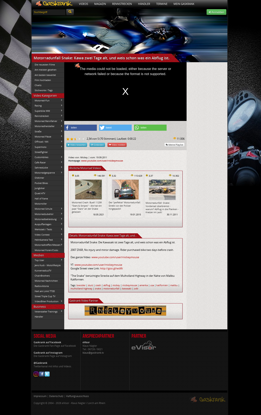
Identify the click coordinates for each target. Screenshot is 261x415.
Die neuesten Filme (45, 64)
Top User (47, 260)
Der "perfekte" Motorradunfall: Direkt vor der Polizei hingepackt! (125, 205)
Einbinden (97, 144)
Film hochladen (43, 80)
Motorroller (41, 203)
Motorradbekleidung (47, 219)
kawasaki (127, 288)
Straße (47, 131)
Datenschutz (56, 396)
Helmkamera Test (47, 239)
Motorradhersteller (47, 126)
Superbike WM (47, 110)
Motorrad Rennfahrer (47, 121)
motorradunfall (111, 288)
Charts (38, 85)
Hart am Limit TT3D (45, 291)
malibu (174, 285)
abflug (106, 285)
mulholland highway (81, 288)
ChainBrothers (42, 275)
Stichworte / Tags (44, 90)
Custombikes (47, 157)
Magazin (100, 4)
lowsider (80, 285)
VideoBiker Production (47, 301)
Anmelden (216, 12)
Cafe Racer (47, 162)
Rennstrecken (122, 4)
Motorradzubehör (47, 214)
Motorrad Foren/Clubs (46, 250)
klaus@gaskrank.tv (93, 352)
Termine (161, 4)
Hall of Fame (41, 198)
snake (98, 288)
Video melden (117, 144)
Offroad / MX (47, 141)
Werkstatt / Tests (47, 229)
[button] (80, 128)
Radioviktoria (42, 286)
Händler (144, 4)
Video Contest (47, 234)
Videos (83, 4)
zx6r (136, 288)
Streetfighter (41, 152)
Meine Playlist (174, 144)
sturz (90, 285)
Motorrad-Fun (47, 100)
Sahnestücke (47, 167)
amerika (143, 285)
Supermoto (47, 146)
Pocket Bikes (41, 183)
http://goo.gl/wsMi (111, 268)
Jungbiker (40, 188)
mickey (116, 285)
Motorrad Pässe (47, 136)
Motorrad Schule (47, 208)
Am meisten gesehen (45, 69)
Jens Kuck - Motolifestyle (48, 265)
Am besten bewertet (45, 74)
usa (152, 285)
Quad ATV (40, 193)
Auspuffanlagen (47, 224)
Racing (47, 105)
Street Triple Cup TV (45, 296)
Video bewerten (77, 144)
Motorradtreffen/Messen (47, 245)
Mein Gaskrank (184, 4)
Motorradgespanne (47, 172)
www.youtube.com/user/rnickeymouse (102, 160)
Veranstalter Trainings (47, 311)
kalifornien (162, 285)
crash (98, 285)
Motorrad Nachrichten (46, 280)
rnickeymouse (129, 285)
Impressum (40, 396)
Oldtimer (39, 177)
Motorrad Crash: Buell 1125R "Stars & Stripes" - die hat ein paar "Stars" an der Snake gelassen (87, 207)
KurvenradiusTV (43, 270)
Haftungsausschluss (77, 396)
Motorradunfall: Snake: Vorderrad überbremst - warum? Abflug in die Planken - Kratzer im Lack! (162, 207)
